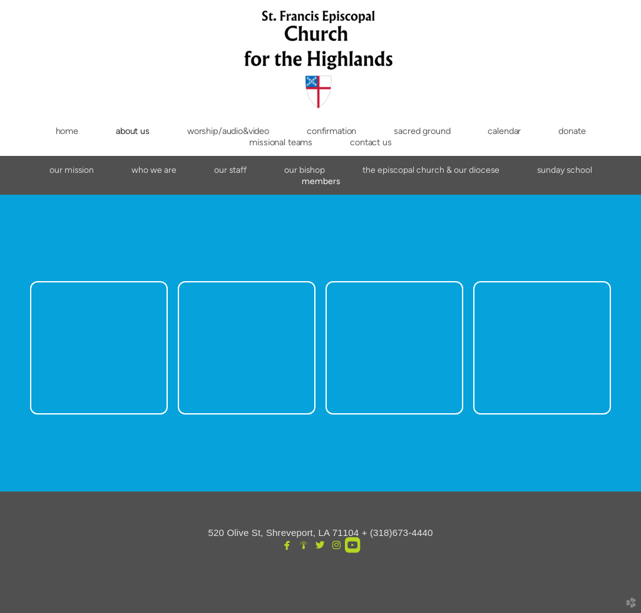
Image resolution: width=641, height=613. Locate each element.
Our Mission (71, 170)
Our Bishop (304, 170)
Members (321, 181)
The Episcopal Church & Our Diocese (431, 170)
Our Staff (230, 170)
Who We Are (154, 170)
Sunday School (564, 170)
